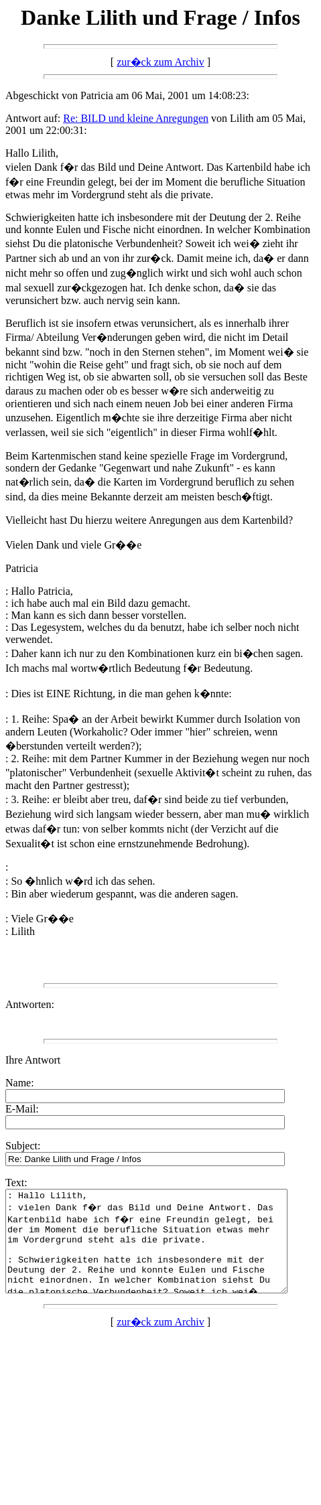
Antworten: (29, 1004)
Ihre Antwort (32, 1060)
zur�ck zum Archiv (160, 62)
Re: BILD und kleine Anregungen (135, 118)
